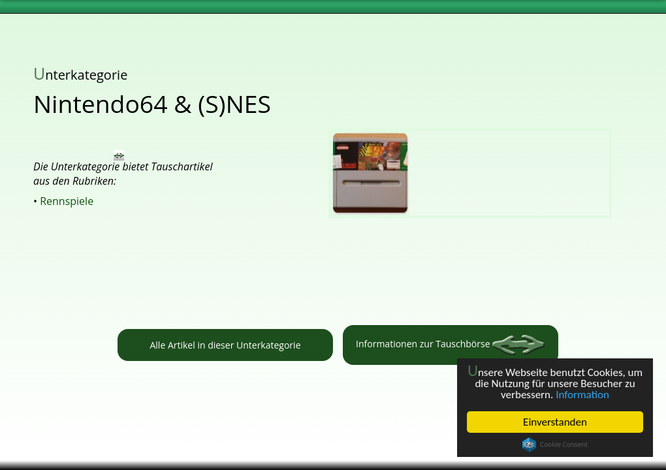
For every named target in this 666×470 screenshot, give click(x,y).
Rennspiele (66, 201)
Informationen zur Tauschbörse (450, 345)
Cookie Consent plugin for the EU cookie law (555, 444)
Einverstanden (555, 422)
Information (582, 394)
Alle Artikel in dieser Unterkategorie (225, 345)
